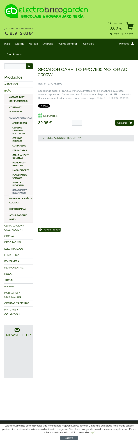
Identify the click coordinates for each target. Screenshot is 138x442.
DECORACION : (13, 242)
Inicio (7, 44)
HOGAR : (9, 274)
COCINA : (9, 236)
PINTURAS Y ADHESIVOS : (12, 311)
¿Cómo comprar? (68, 44)
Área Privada (14, 54)
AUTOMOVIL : (12, 84)
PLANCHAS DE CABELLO (19, 176)
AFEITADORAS (19, 123)
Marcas (33, 44)
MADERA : (10, 286)
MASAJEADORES (20, 170)
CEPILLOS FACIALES (17, 139)
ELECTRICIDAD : (13, 249)
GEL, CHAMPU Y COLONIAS (20, 156)
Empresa (47, 44)
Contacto (88, 44)
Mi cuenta (126, 43)
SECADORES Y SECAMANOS (19, 191)
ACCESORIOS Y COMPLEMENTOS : (18, 99)
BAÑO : (8, 91)
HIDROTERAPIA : (17, 209)
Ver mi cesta (122, 34)
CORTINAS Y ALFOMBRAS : (16, 109)
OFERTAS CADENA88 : (17, 303)
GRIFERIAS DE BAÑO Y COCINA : (20, 200)
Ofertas (19, 44)
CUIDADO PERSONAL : (20, 118)
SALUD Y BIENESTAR (18, 184)
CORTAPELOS (19, 146)
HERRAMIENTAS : (14, 267)
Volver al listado (49, 229)
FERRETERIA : (12, 255)
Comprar (124, 122)
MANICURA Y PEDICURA (19, 164)
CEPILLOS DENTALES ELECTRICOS (18, 131)
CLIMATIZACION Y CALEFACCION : (14, 228)
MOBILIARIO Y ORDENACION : (13, 295)
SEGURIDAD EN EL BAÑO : (18, 217)
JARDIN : (9, 280)
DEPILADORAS (19, 150)
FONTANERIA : (12, 261)
